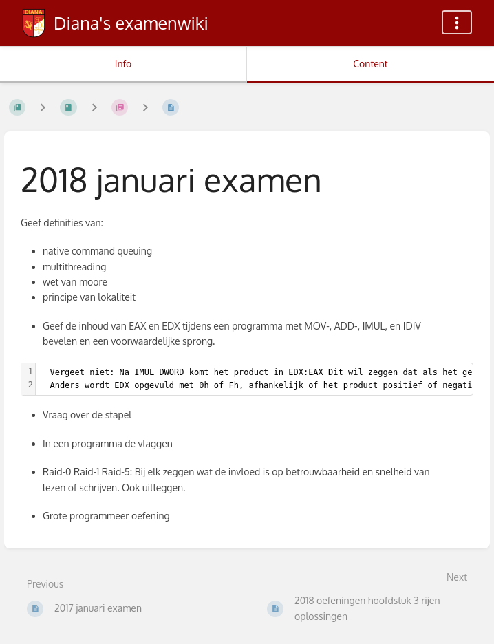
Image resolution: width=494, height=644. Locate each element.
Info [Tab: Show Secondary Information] (123, 63)
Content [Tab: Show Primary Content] (370, 63)
